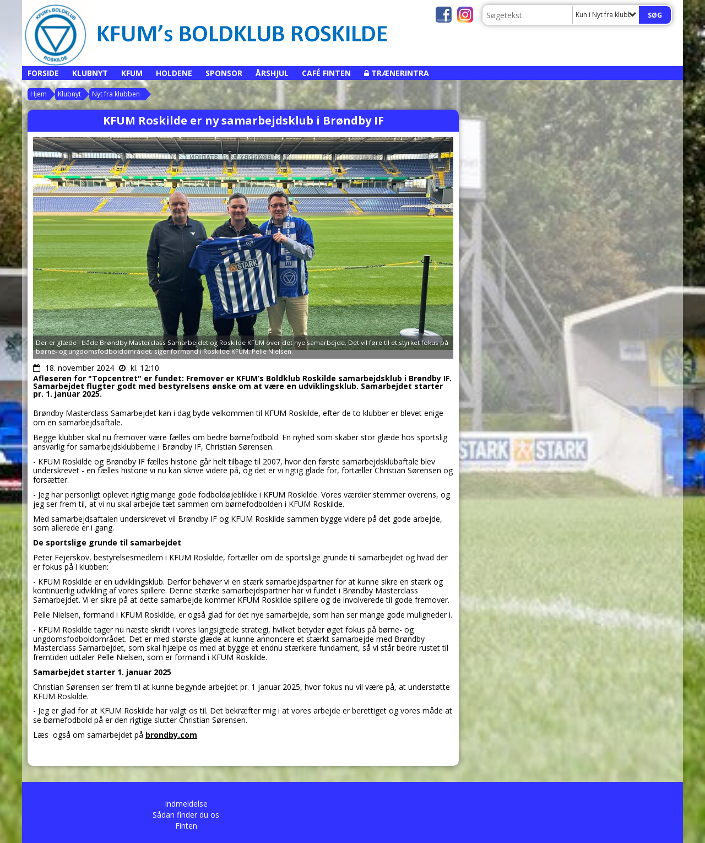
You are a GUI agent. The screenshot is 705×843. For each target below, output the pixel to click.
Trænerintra (400, 73)
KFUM (132, 73)
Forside (43, 73)
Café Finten (326, 73)
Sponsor (223, 73)
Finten (186, 825)
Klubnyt (90, 73)
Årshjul (272, 73)
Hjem (38, 94)
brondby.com (171, 734)
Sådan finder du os (186, 814)
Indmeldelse (186, 803)
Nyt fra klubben (116, 94)
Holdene (174, 73)
